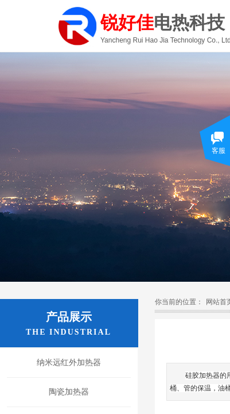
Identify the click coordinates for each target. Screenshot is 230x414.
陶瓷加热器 (69, 392)
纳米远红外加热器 (69, 362)
